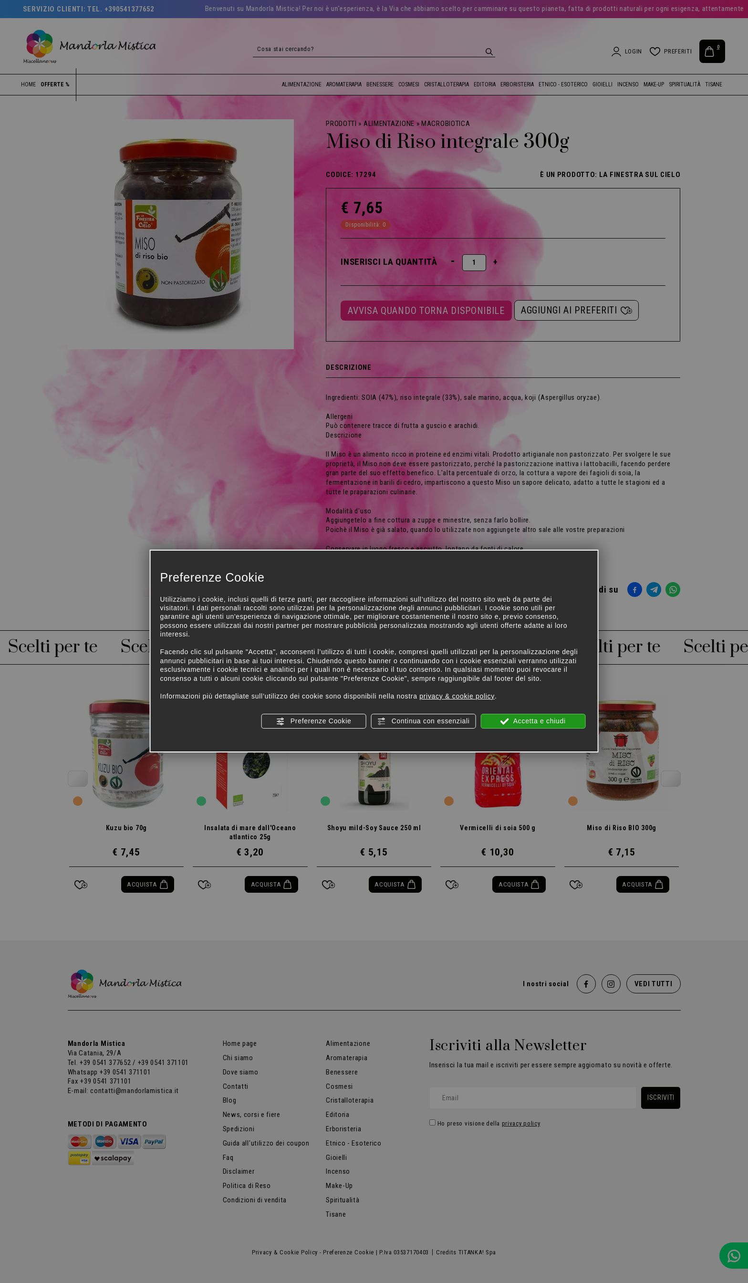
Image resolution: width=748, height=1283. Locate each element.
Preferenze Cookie (313, 721)
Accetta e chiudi (533, 721)
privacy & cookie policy (457, 696)
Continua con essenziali (423, 721)
